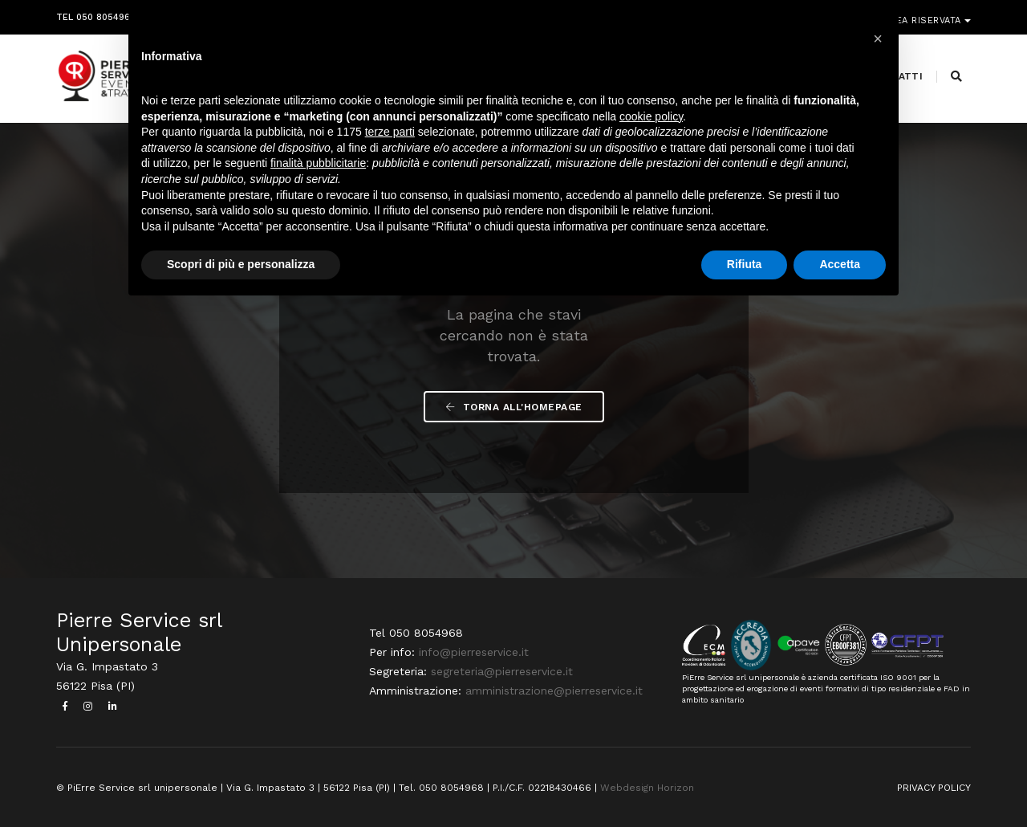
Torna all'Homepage (514, 407)
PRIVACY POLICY (934, 787)
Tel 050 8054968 (96, 14)
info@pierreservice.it (474, 652)
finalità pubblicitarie (318, 163)
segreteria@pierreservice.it (502, 671)
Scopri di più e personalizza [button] (241, 264)
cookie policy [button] (651, 116)
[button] (878, 38)
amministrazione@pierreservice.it (554, 690)
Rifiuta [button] (744, 264)
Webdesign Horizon (647, 787)
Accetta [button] (839, 264)
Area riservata (924, 14)
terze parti (390, 131)
